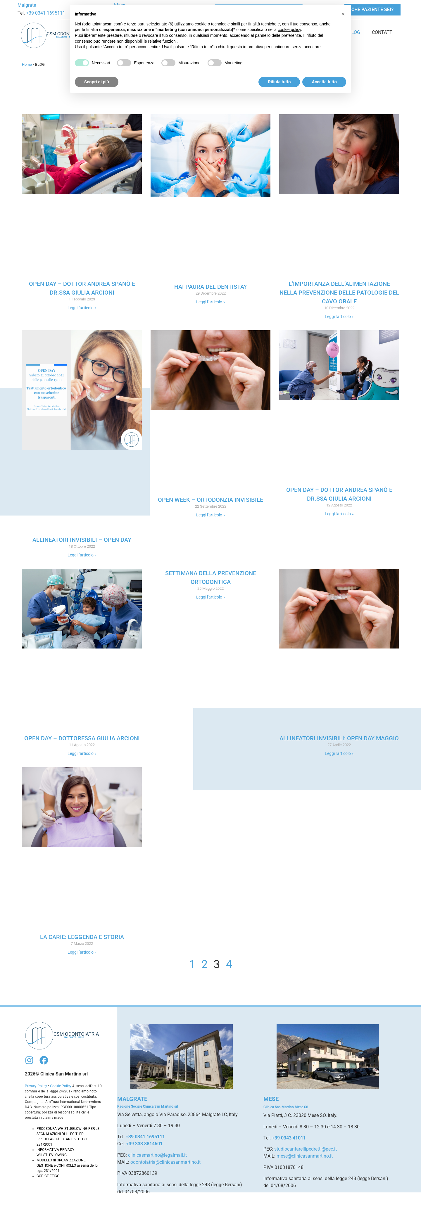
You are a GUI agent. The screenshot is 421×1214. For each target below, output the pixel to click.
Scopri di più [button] (96, 81)
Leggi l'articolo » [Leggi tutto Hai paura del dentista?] (210, 302)
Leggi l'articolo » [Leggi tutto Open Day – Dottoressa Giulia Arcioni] (82, 753)
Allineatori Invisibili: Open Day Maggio (339, 738)
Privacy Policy (36, 1086)
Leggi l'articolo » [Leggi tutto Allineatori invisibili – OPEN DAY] (82, 555)
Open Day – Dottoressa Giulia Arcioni (82, 738)
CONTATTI (383, 32)
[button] (343, 14)
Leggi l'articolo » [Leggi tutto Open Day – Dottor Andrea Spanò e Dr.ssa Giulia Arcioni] (82, 307)
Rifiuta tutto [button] (279, 81)
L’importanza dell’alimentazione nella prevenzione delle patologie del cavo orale (339, 292)
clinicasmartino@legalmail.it (157, 1155)
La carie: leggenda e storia (82, 936)
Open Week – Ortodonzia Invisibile (210, 499)
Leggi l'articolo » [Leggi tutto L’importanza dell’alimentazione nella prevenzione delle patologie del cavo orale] (339, 316)
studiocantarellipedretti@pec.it (305, 1149)
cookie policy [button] (289, 29)
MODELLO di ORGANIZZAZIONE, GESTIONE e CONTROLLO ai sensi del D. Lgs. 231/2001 (67, 1165)
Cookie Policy (60, 1086)
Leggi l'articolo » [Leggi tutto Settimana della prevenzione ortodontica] (210, 597)
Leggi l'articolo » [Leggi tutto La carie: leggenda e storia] (82, 952)
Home (27, 64)
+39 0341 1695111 (45, 13)
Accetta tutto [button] (324, 81)
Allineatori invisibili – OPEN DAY (81, 539)
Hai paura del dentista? (210, 286)
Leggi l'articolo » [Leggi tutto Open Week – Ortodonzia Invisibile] (210, 515)
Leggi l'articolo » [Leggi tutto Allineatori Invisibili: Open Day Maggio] (339, 753)
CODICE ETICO (48, 1176)
